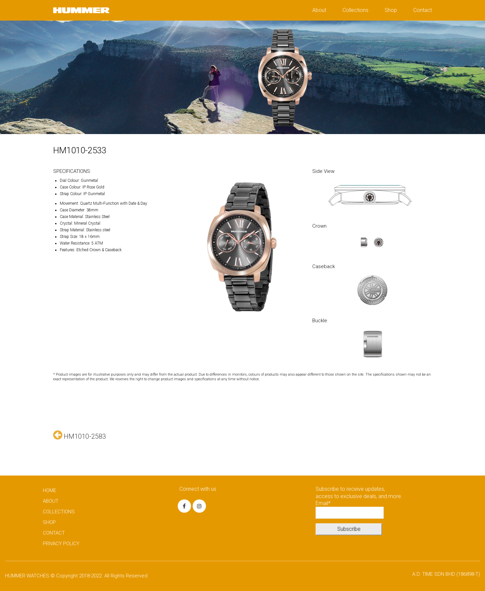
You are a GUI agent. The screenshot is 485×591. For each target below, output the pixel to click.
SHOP (49, 522)
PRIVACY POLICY (61, 544)
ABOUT (50, 501)
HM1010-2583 (79, 435)
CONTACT (54, 533)
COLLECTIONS (59, 512)
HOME (49, 490)
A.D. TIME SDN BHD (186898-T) (446, 574)
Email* (350, 509)
